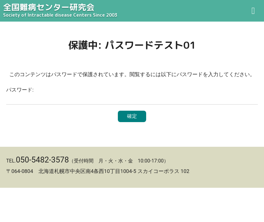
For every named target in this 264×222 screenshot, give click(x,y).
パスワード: (132, 96)
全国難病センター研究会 (132, 10)
